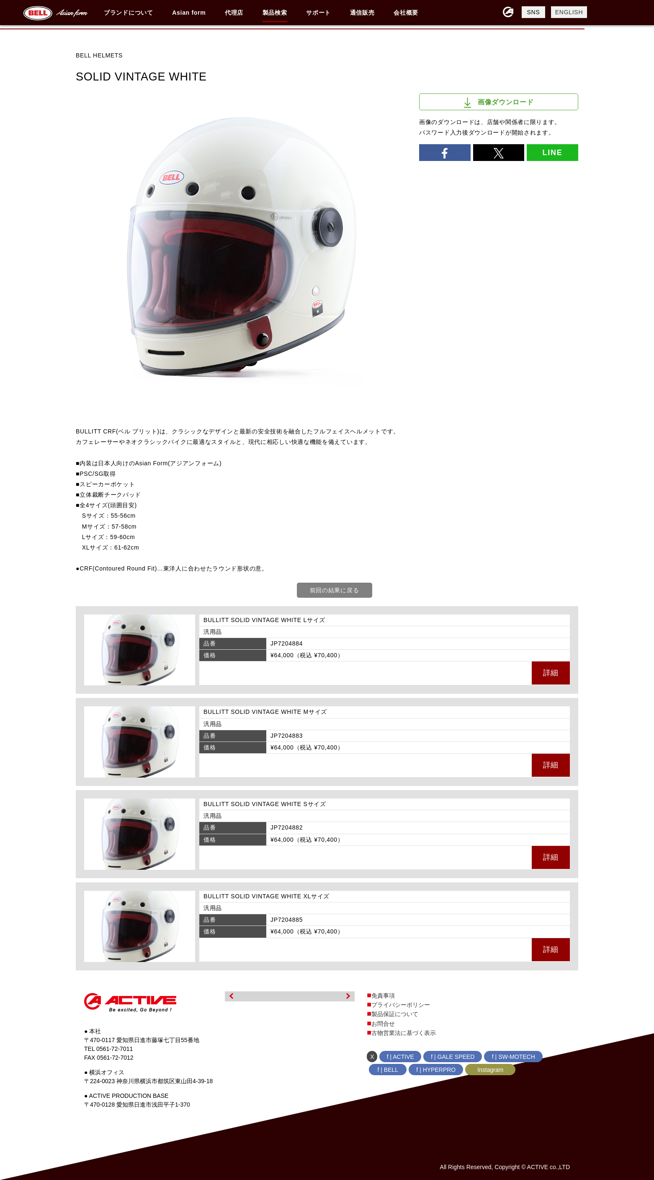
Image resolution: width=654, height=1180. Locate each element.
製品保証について (394, 1014)
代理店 (234, 12)
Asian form (189, 12)
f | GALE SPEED (452, 1056)
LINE (552, 152)
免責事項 (383, 995)
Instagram (490, 1069)
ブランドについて (128, 12)
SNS (533, 12)
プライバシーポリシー (400, 1004)
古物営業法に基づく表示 (403, 1033)
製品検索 (275, 12)
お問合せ (383, 1023)
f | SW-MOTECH (513, 1056)
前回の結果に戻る (334, 590)
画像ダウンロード (499, 103)
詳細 (551, 673)
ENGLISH (569, 12)
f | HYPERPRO (436, 1069)
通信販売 (362, 12)
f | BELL (388, 1069)
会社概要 (406, 12)
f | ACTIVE (400, 1056)
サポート (318, 12)
